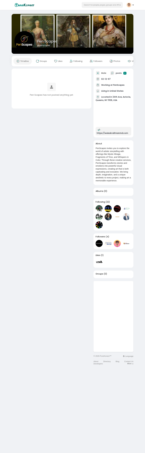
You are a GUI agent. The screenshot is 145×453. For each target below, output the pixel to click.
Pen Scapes (47, 41)
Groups (99, 274)
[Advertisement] (113, 299)
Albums (99, 191)
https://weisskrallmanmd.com (112, 133)
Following (100, 202)
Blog (117, 361)
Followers (100, 237)
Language (128, 356)
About (95, 361)
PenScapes (118, 85)
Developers (98, 364)
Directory (107, 361)
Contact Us (128, 361)
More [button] (130, 363)
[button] (102, 5)
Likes (98, 255)
